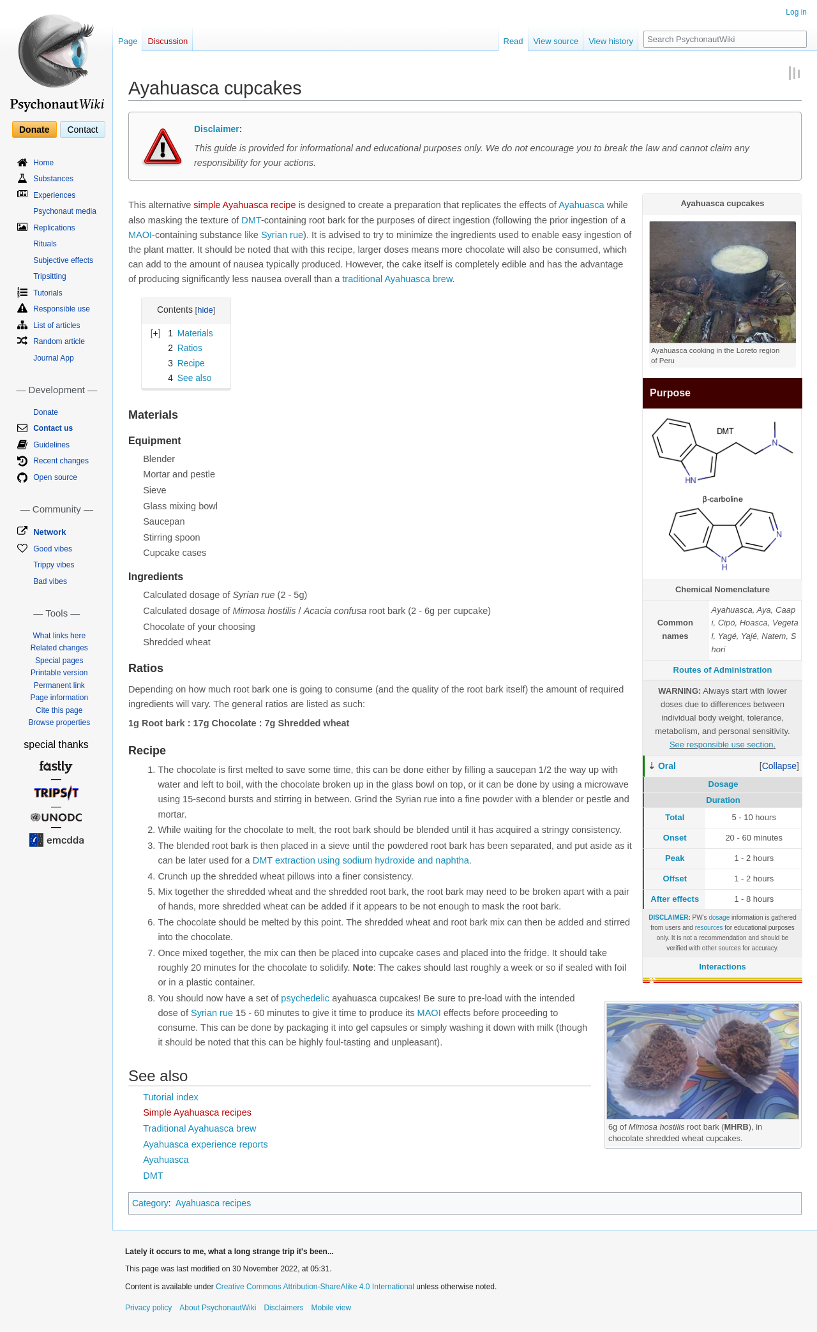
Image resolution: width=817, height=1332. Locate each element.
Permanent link (59, 685)
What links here (59, 635)
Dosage (723, 784)
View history (610, 41)
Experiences (54, 195)
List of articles (56, 325)
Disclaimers (283, 1307)
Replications (54, 227)
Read (513, 41)
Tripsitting (49, 276)
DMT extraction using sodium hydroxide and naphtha (361, 860)
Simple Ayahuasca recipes (197, 1112)
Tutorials (48, 292)
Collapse (779, 766)
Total (674, 817)
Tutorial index (171, 1097)
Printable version (59, 672)
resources (709, 927)
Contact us (53, 428)
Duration (723, 800)
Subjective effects (63, 260)
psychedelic (305, 998)
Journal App (53, 358)
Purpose (670, 392)
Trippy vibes (53, 564)
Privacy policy (148, 1307)
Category (150, 1203)
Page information (59, 697)
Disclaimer (216, 129)
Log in (796, 12)
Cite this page (59, 710)
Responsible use (61, 308)
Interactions (722, 966)
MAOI (140, 235)
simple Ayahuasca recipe (244, 205)
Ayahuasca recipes (213, 1203)
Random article (59, 341)
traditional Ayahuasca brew (397, 279)
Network (49, 532)
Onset (675, 837)
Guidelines (51, 444)
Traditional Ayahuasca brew (199, 1128)
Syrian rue (282, 235)
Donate (34, 129)
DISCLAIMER (668, 917)
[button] (779, 766)
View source (556, 41)
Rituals (45, 243)
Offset (675, 878)
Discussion (167, 41)
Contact (82, 129)
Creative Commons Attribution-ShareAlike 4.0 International (315, 1286)
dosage (719, 917)
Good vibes (52, 548)
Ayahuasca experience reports (205, 1144)
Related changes (59, 647)
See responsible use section (722, 744)
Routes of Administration (722, 670)
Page (127, 41)
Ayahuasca (581, 205)
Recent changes (61, 460)
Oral (667, 766)
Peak (674, 858)
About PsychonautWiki (217, 1307)
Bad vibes (50, 581)
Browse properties (59, 722)
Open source (55, 477)
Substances (53, 178)
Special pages (59, 660)
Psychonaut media (64, 211)
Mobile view (331, 1307)
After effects (674, 899)
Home (43, 162)
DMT (251, 220)
